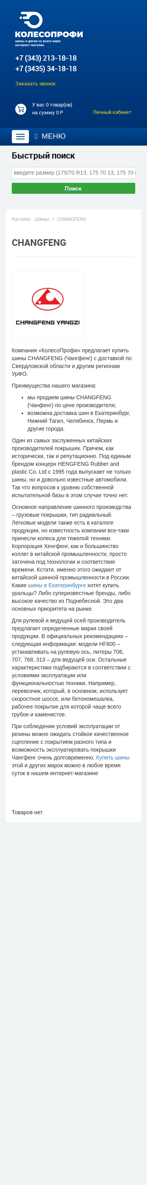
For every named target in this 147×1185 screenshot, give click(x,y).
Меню (50, 136)
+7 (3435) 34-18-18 (45, 68)
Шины (41, 218)
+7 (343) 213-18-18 (45, 58)
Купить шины (112, 757)
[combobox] (74, 172)
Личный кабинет (112, 111)
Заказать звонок (35, 83)
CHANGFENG (72, 218)
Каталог (21, 218)
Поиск (73, 188)
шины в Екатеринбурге (57, 585)
